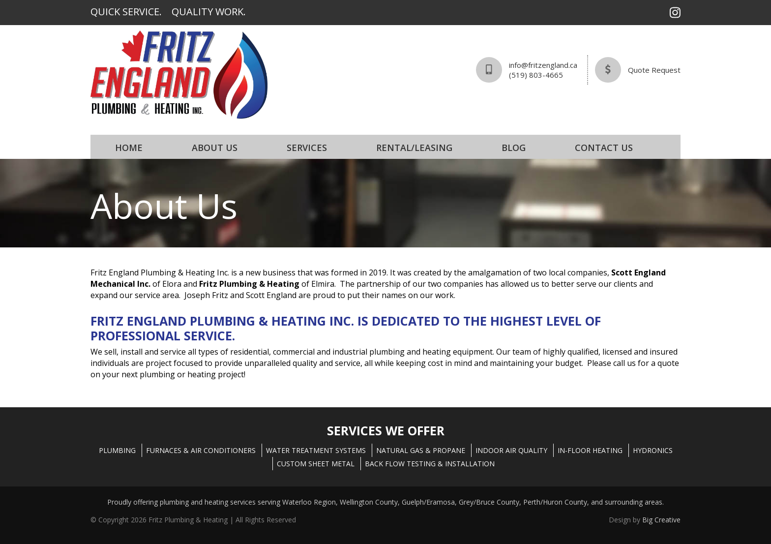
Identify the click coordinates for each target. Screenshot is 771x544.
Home (129, 147)
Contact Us (604, 147)
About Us (214, 147)
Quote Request (654, 70)
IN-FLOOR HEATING (590, 450)
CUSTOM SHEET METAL (316, 463)
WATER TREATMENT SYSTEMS (316, 450)
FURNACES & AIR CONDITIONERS (201, 450)
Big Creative (661, 519)
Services (307, 147)
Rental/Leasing (414, 147)
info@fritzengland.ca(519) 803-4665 (543, 70)
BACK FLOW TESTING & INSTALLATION (430, 463)
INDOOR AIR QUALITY (511, 450)
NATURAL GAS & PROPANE (420, 450)
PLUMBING (117, 450)
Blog (514, 147)
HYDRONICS (653, 450)
